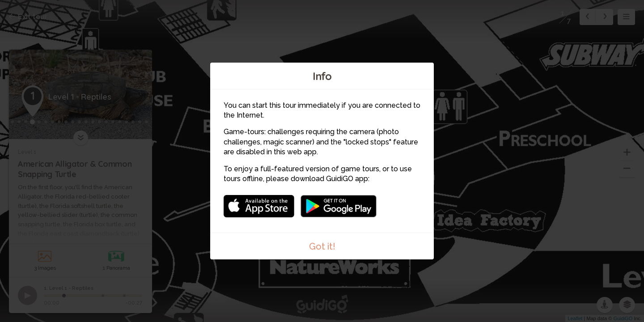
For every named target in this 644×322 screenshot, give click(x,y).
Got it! (322, 246)
